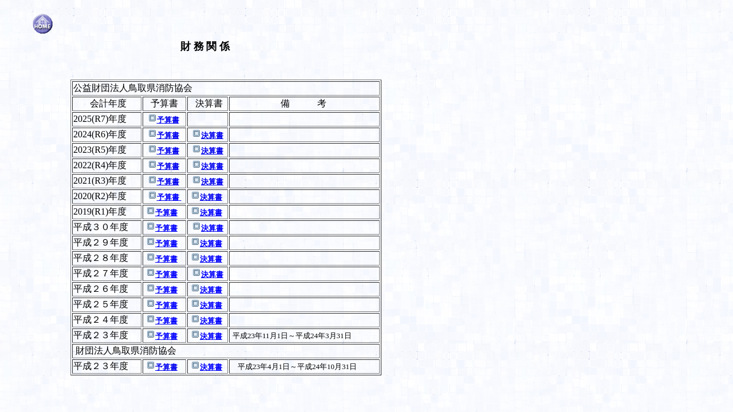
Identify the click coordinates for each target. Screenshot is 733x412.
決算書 (212, 135)
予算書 (168, 120)
